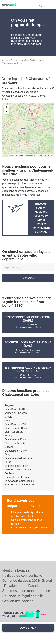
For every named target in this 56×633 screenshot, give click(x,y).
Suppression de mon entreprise (26, 591)
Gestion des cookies (17, 601)
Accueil (5, 60)
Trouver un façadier (19, 60)
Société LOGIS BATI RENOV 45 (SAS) (28, 344)
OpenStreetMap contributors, (34, 155)
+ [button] (6, 107)
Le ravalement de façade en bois (29, 527)
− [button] (6, 111)
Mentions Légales (15, 570)
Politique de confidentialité (22, 575)
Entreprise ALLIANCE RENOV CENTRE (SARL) (28, 369)
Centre (33, 60)
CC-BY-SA (49, 155)
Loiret (40, 60)
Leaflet (11, 155)
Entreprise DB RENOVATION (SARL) (28, 319)
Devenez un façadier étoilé (22, 596)
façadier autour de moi (40, 88)
